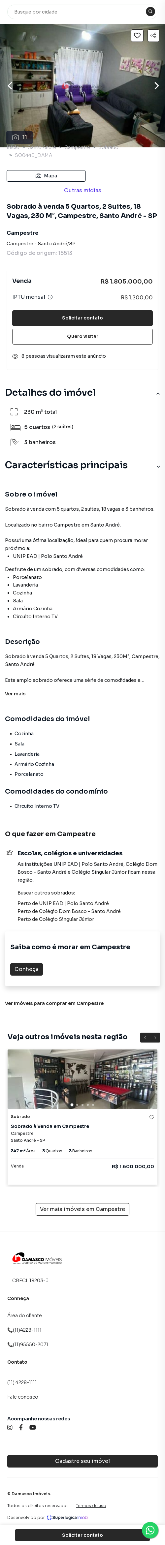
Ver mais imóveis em (82, 1209)
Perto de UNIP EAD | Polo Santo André (63, 903)
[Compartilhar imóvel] (153, 35)
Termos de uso (91, 1505)
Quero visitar (82, 336)
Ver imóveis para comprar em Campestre (54, 1003)
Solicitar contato (82, 318)
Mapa (46, 176)
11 (19, 137)
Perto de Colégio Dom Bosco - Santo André (69, 911)
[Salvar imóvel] (137, 35)
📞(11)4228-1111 (24, 1330)
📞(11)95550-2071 (27, 1345)
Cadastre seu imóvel (82, 1461)
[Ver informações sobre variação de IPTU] (50, 297)
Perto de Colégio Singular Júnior (55, 919)
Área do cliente (24, 1315)
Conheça (27, 969)
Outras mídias (82, 190)
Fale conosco (22, 1397)
